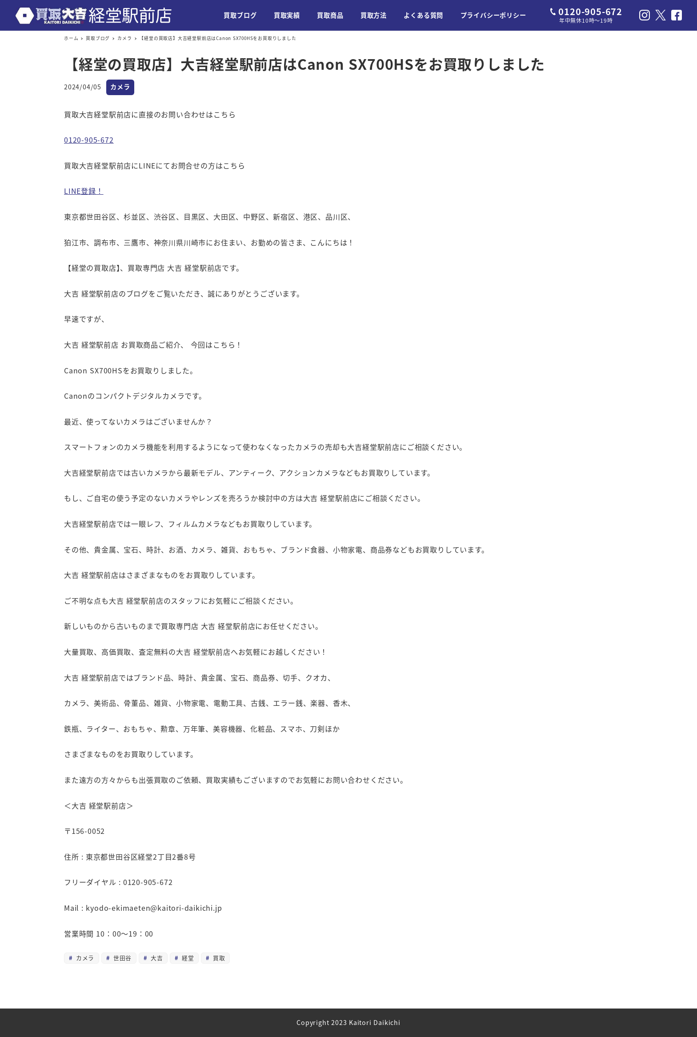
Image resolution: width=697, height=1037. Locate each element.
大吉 (155, 957)
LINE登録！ (84, 190)
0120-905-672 (89, 139)
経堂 (187, 957)
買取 (218, 957)
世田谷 (121, 957)
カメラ (120, 86)
